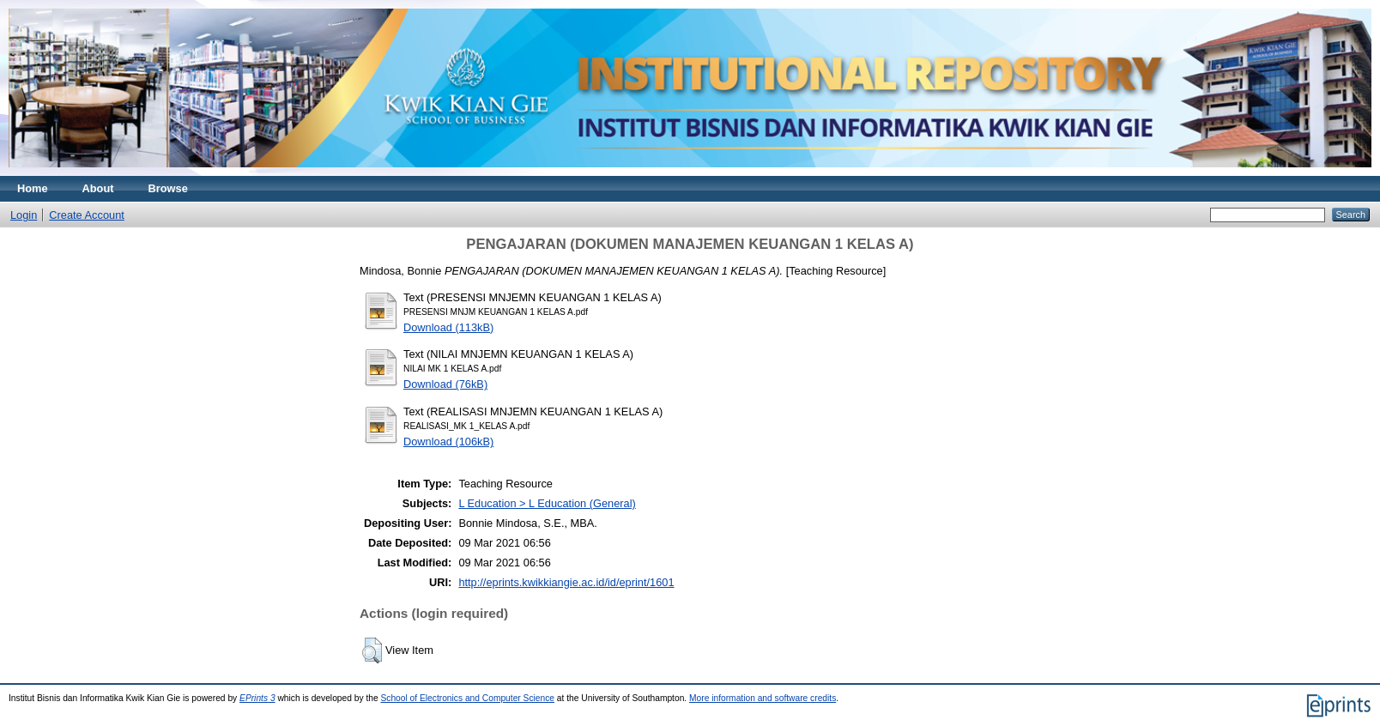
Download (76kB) (445, 384)
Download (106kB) (448, 441)
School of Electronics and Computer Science (467, 698)
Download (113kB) (448, 327)
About (98, 188)
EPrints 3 (257, 698)
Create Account (86, 215)
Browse (168, 188)
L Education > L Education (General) (546, 503)
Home (32, 188)
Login (23, 215)
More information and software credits (762, 698)
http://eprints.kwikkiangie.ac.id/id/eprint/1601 (566, 582)
